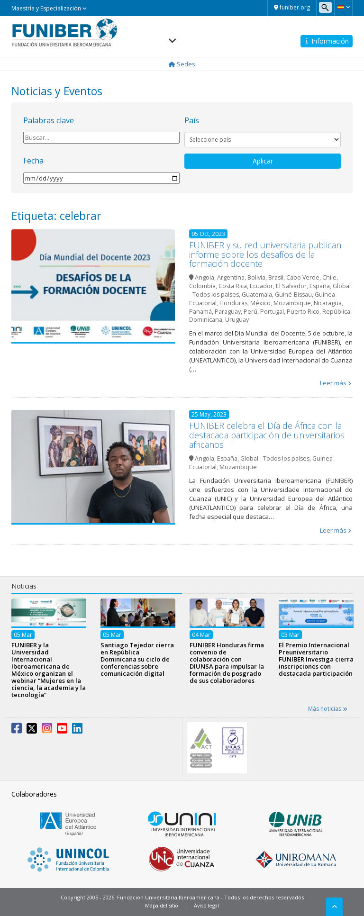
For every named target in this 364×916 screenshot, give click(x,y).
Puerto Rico (303, 312)
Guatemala (257, 294)
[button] (343, 7)
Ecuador (261, 286)
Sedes (182, 64)
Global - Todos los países (274, 458)
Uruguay (237, 320)
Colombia (202, 286)
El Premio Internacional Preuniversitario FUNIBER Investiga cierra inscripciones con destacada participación (316, 659)
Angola (204, 277)
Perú (250, 312)
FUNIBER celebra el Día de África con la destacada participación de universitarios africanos (267, 435)
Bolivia (256, 277)
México (260, 303)
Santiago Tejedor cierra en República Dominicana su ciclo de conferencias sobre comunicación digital (137, 659)
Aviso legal (206, 905)
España (319, 286)
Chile (329, 277)
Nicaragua (328, 303)
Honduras (233, 303)
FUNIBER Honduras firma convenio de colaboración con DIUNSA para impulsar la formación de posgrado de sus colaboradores (227, 663)
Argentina (231, 277)
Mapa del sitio (161, 905)
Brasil (275, 277)
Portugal (272, 312)
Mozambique (292, 303)
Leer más (333, 383)
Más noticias (327, 709)
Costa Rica (232, 286)
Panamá (200, 312)
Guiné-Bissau (293, 294)
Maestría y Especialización (49, 8)
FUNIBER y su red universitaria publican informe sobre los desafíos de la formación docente (265, 254)
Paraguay (228, 312)
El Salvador (291, 286)
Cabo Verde (302, 277)
